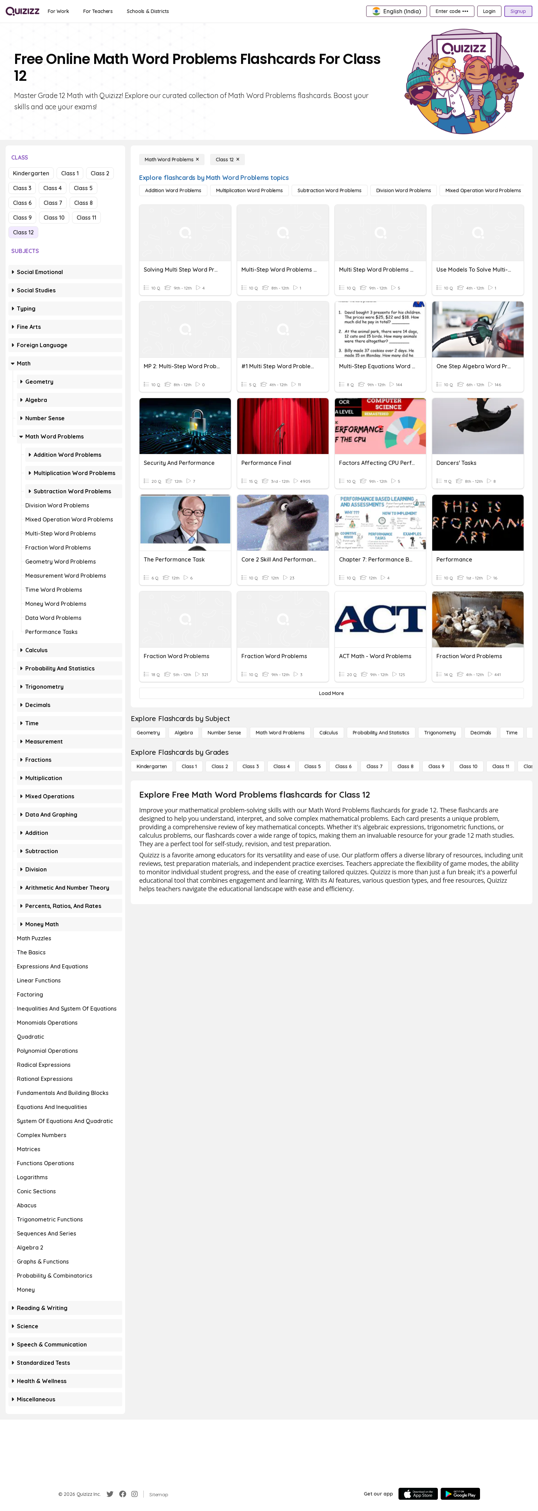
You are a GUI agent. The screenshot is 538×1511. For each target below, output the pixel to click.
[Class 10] (468, 766)
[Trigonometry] (440, 732)
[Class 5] (312, 766)
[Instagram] (134, 1494)
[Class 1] (189, 766)
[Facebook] (122, 1494)
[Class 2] (220, 766)
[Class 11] (500, 766)
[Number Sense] (224, 732)
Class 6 (22, 202)
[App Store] (418, 1494)
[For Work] (58, 11)
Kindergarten (31, 173)
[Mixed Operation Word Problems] (483, 190)
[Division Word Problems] (403, 190)
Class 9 (22, 217)
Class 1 (70, 173)
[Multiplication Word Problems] (249, 190)
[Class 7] (375, 766)
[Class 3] (250, 766)
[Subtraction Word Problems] (330, 190)
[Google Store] (460, 1494)
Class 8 (83, 202)
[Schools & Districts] (147, 11)
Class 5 (83, 188)
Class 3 (22, 188)
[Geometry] (148, 732)
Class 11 (86, 217)
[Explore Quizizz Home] (22, 11)
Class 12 (23, 232)
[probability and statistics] (381, 732)
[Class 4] (281, 766)
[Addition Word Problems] (173, 190)
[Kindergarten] (152, 766)
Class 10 (54, 217)
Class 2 (100, 173)
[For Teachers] (98, 11)
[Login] (489, 11)
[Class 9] (436, 766)
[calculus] (328, 732)
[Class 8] (405, 766)
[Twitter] (110, 1494)
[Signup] (518, 11)
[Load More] (331, 693)
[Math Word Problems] (172, 159)
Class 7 (53, 202)
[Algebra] (184, 732)
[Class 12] (227, 159)
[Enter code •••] (452, 11)
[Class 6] (343, 766)
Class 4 (52, 188)
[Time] (511, 732)
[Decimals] (481, 732)
